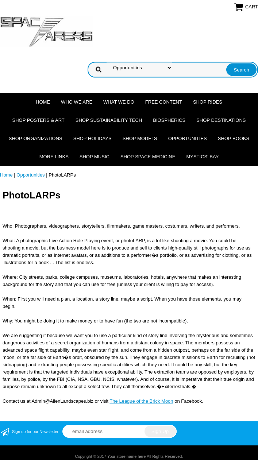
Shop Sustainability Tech (109, 120)
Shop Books (233, 138)
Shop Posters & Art (38, 120)
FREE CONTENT (163, 102)
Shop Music (94, 156)
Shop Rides (207, 102)
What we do (118, 102)
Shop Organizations (35, 138)
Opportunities (187, 138)
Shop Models (140, 138)
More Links (54, 156)
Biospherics (169, 120)
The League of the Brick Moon (141, 401)
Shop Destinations (221, 120)
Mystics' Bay (202, 156)
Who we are (76, 102)
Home (43, 102)
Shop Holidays (92, 138)
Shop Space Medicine (148, 156)
